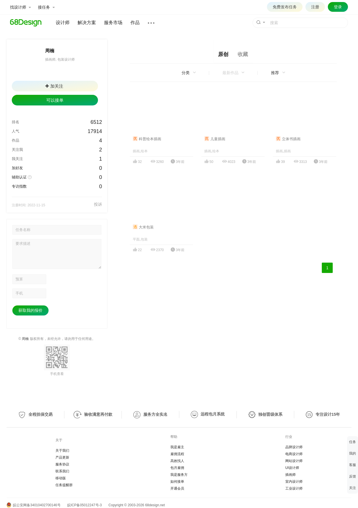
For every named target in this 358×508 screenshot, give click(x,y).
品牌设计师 (294, 447)
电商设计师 (294, 454)
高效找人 (177, 461)
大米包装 (143, 227)
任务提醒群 (64, 485)
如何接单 (177, 482)
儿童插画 (214, 139)
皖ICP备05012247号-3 (84, 505)
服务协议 (62, 464)
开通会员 (177, 488)
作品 (135, 22)
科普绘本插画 (147, 139)
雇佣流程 (177, 454)
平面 (136, 239)
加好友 (17, 168)
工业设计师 (294, 488)
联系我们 (62, 471)
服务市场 (113, 22)
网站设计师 (294, 461)
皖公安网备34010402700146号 (34, 505)
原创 (223, 54)
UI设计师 (292, 468)
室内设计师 (294, 482)
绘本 (144, 151)
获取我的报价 (30, 310)
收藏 (243, 54)
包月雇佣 (177, 468)
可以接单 (54, 100)
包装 (144, 239)
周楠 (25, 339)
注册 (315, 7)
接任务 (46, 7)
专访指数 (19, 186)
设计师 (63, 22)
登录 (338, 7)
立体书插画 (288, 139)
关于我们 (62, 451)
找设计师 (20, 7)
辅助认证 (19, 177)
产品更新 (62, 457)
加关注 (54, 86)
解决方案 (87, 22)
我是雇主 (177, 447)
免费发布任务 (285, 7)
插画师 (290, 475)
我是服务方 (179, 475)
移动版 (60, 478)
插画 (136, 151)
